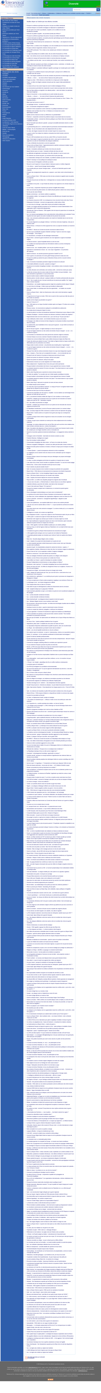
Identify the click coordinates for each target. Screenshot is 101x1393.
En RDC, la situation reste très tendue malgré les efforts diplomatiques (44, 728)
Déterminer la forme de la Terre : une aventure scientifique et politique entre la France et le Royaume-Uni (48, 1314)
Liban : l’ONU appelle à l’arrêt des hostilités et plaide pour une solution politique (46, 524)
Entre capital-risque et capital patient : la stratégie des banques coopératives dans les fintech (49, 1333)
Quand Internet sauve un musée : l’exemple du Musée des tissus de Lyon (45, 151)
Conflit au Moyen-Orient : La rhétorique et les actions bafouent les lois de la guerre (47, 725)
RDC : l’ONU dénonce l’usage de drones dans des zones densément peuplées (46, 790)
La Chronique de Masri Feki (10, 59)
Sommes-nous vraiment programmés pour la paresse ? (40, 882)
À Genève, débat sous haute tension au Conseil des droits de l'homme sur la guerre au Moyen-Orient (50, 801)
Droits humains (6, 99)
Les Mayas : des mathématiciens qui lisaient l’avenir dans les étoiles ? (44, 628)
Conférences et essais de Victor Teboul (11, 23)
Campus (4, 83)
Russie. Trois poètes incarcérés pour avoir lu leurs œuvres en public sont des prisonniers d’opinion (49, 1039)
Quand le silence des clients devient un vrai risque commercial (42, 977)
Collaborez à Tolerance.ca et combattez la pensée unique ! (70, 13)
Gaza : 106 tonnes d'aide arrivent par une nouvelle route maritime (43, 475)
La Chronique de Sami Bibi (9, 63)
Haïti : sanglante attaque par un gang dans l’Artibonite (40, 589)
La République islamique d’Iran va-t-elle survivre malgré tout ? (42, 751)
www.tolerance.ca (33, 1379)
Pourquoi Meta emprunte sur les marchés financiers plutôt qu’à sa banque (45, 876)
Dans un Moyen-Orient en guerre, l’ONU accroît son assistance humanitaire (45, 1290)
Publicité (88, 13)
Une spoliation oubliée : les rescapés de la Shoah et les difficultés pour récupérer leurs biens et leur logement (50, 197)
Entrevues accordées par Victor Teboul (11, 30)
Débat (4, 94)
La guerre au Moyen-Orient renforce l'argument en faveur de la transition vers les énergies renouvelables (49, 417)
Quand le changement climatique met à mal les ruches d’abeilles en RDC (45, 709)
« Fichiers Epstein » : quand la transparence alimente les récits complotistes (45, 450)
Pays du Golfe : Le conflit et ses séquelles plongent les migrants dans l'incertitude (47, 479)
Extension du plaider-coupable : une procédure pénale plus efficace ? (44, 33)
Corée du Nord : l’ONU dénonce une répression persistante (41, 1287)
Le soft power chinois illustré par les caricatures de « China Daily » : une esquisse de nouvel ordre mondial (49, 42)
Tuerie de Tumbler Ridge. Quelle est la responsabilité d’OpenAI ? (43, 1200)
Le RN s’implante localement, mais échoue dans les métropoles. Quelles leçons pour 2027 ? (49, 913)
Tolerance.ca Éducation (8, 138)
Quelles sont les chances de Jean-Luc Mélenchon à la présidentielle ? (44, 114)
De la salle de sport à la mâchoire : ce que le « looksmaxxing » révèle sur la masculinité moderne (51, 632)
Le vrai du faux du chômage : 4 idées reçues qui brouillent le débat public (45, 286)
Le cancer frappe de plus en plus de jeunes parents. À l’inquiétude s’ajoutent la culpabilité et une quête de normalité (50, 824)
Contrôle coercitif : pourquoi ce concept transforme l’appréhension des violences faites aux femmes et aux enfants (49, 756)
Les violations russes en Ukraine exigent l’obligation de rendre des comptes (45, 1060)
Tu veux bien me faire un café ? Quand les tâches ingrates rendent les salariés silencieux (49, 974)
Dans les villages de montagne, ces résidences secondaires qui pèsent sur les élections (48, 678)
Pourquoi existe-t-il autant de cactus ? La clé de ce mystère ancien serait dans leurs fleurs (49, 777)
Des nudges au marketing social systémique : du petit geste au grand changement (47, 981)
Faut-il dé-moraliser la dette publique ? (36, 440)
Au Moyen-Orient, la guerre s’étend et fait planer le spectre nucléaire (44, 1123)
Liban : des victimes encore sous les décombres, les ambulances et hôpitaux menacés (48, 56)
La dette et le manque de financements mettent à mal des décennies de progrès (46, 58)
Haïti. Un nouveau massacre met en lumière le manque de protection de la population (48, 469)
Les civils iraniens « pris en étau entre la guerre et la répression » (43, 1321)
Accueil (28, 13)
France (4, 111)
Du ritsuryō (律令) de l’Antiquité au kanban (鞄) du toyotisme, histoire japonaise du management (50, 979)
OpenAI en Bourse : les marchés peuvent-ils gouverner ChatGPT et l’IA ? (45, 253)
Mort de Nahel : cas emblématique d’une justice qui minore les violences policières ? (47, 884)
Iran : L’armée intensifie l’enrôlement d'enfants (38, 594)
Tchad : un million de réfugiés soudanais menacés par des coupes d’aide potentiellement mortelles (48, 82)
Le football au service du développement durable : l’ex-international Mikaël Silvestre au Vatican (50, 732)
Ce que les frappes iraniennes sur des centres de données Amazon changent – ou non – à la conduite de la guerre (49, 331)
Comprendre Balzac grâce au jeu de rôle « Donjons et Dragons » (43, 813)
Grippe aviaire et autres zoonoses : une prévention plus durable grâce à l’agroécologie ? (48, 345)
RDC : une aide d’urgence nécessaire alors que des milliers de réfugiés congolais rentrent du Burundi (50, 864)
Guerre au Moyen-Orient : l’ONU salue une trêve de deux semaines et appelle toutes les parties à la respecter (50, 177)
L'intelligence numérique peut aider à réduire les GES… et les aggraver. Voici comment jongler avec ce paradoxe (50, 1339)
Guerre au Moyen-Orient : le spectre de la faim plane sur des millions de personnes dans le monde (49, 1224)
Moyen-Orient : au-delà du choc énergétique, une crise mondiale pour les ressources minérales (50, 45)
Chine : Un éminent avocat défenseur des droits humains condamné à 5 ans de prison (48, 859)
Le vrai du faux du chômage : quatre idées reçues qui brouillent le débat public (46, 204)
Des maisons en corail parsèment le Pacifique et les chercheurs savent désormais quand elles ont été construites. (50, 675)
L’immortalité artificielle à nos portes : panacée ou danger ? (41, 264)
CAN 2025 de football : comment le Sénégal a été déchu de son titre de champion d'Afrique (49, 779)
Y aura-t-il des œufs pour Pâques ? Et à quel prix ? (39, 486)
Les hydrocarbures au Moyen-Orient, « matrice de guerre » (41, 1024)
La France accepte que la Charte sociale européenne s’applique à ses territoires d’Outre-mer (49, 580)
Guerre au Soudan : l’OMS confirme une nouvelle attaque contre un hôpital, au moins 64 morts (50, 999)
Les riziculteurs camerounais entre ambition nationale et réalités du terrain (45, 1207)
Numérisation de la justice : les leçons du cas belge (39, 874)
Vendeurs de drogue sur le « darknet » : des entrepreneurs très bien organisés (46, 682)
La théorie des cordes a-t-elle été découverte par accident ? (41, 1202)
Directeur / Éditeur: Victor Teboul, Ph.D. (14, 6)
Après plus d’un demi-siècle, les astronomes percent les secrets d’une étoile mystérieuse (49, 880)
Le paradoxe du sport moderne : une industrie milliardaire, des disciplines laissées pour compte (50, 794)
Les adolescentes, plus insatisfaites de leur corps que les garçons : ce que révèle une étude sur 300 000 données (50, 325)
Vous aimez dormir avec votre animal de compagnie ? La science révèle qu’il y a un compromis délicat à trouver (50, 509)
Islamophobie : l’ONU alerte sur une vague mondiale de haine (42, 1323)
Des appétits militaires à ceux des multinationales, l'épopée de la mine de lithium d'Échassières (50, 1336)
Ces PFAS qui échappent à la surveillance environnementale (42, 666)
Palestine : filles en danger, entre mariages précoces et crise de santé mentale (46, 849)
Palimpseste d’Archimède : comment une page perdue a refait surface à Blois (46, 202)
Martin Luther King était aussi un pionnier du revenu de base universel (44, 372)
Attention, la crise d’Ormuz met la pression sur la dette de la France (43, 558)
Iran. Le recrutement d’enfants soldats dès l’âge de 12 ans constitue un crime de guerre (48, 396)
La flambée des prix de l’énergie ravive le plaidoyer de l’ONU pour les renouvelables (47, 1283)
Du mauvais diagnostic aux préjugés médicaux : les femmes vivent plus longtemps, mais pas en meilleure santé (50, 222)
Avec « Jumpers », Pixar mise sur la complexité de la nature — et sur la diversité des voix (49, 353)
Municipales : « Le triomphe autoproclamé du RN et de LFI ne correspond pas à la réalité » (49, 1325)
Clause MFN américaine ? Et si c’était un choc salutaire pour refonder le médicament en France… (48, 50)
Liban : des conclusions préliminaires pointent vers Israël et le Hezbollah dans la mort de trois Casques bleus (50, 218)
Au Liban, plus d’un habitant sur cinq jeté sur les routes (40, 1227)
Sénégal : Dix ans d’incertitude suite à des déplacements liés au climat (44, 129)
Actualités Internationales (9, 77)
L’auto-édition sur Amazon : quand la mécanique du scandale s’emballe (44, 560)
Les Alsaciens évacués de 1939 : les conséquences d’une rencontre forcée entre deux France (50, 200)
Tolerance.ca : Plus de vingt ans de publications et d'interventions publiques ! (12, 39)
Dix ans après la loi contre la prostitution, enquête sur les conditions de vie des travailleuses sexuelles (46, 30)
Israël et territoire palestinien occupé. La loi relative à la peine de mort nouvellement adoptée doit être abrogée (50, 591)
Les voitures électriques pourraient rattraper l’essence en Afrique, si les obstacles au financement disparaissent (51, 827)
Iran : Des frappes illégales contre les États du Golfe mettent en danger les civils (46, 1221)
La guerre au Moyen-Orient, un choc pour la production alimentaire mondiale (45, 730)
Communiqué (6, 88)
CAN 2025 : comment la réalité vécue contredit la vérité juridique (42, 1133)
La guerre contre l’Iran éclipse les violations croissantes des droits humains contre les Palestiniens (48, 134)
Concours (5, 90)
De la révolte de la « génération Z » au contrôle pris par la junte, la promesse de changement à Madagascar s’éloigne (50, 577)
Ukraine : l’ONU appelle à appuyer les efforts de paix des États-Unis (43, 927)
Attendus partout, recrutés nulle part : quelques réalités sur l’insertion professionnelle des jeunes (50, 278)
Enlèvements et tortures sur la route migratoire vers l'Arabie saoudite (44, 361)
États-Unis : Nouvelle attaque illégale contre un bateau (40, 539)
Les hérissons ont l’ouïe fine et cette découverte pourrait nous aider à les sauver (46, 1304)
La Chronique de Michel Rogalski (11, 61)
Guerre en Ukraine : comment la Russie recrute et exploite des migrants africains (47, 908)
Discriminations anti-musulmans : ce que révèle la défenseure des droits (44, 808)
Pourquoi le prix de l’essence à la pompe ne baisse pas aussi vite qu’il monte (46, 355)
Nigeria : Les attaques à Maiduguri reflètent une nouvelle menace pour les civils (46, 786)
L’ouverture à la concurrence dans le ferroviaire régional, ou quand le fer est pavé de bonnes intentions (49, 944)
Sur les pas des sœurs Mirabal (34, 192)
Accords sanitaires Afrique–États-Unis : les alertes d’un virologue (43, 1259)
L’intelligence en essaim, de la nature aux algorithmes (40, 512)
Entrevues (5, 105)
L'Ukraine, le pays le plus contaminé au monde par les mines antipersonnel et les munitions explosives (49, 421)
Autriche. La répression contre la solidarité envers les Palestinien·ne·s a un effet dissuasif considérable (49, 1188)
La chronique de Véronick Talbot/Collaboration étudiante (10, 66)
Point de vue (5, 131)
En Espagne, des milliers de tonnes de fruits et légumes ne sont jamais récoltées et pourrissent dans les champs (50, 321)
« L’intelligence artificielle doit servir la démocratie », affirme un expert (44, 1075)
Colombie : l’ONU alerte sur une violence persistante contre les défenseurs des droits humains (50, 1084)
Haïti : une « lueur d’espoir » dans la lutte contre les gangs (41, 1292)
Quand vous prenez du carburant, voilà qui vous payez (40, 359)
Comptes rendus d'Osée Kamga (11, 43)
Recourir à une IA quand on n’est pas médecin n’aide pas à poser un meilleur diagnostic (48, 164)
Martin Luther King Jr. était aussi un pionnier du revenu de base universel (45, 382)
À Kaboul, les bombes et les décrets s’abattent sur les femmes (42, 1219)
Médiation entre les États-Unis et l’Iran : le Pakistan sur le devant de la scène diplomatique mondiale (46, 111)
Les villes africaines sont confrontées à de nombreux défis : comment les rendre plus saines (49, 270)
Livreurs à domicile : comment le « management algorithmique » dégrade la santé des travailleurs (47, 499)
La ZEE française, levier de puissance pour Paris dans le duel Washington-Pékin (46, 810)
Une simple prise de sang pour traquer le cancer (38, 310)
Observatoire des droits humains (10, 73)
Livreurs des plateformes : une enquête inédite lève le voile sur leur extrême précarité (48, 502)
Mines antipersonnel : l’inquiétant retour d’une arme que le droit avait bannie (45, 364)
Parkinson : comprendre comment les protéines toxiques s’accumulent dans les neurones (49, 117)
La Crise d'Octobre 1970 (9, 120)
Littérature (5, 125)
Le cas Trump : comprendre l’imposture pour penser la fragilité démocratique (45, 187)
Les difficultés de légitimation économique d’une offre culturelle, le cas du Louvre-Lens (48, 153)
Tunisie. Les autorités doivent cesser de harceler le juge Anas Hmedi (44, 783)
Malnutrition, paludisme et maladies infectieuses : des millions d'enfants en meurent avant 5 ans (50, 1153)
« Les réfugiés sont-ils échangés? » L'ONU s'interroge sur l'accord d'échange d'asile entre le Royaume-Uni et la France (49, 706)
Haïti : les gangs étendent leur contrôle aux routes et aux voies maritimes (45, 862)
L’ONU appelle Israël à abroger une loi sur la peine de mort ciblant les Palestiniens (47, 533)
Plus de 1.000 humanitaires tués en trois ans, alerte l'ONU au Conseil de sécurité (47, 137)
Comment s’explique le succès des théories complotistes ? (41, 1116)
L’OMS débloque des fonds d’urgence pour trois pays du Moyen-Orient (44, 1350)
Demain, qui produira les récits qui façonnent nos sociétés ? (41, 767)
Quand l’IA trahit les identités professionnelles (38, 636)
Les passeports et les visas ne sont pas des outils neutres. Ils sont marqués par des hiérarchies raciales (50, 1057)
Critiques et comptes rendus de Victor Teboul (10, 27)
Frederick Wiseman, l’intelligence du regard (37, 438)
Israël (3, 116)
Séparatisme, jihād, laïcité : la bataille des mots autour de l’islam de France (45, 623)
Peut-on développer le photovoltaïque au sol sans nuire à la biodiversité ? (45, 492)
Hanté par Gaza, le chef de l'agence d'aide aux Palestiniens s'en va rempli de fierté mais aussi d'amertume (50, 527)
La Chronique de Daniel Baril (10, 48)
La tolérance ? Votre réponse (10, 122)
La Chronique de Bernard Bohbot (11, 44)
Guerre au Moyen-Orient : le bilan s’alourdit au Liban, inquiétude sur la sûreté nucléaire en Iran (50, 1151)
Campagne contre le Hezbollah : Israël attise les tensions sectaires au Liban (45, 436)
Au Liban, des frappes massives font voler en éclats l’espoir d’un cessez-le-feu (46, 131)
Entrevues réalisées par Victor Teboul (10, 34)
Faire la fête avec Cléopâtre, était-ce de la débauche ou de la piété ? (44, 878)
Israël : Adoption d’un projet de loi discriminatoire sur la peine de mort (44, 541)
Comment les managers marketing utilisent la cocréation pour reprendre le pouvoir (47, 642)
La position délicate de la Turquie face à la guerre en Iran (41, 1306)
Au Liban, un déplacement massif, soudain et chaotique (40, 697)
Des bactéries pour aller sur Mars (35, 1008)
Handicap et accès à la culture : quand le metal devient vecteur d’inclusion (45, 607)
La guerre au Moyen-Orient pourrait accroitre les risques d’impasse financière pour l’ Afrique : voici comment (50, 984)
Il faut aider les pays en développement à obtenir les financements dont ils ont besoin (48, 586)
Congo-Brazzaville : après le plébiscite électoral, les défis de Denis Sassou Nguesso (47, 717)
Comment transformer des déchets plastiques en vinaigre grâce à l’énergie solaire (47, 1073)
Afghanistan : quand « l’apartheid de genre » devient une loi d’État (43, 1030)
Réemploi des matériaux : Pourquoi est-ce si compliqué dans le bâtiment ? (45, 749)
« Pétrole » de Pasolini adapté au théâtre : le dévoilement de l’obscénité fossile (46, 1234)
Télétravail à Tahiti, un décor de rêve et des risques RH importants (43, 1329)
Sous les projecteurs (8, 135)
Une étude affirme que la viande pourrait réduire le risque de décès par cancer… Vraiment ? (49, 1196)
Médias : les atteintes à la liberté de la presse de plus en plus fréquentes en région (47, 1102)
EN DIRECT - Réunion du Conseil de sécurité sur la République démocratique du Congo (48, 738)
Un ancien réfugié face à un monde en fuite (37, 991)
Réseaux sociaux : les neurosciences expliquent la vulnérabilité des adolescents (46, 308)
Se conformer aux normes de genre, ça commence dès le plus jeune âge (45, 155)
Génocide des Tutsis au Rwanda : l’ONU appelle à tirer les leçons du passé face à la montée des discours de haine (50, 211)
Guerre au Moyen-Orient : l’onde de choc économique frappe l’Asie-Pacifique (46, 997)
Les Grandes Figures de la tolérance (12, 124)
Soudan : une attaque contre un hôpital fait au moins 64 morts (42, 993)
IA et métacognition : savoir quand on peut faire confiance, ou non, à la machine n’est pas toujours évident (49, 659)
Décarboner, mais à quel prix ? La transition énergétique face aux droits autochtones (47, 564)
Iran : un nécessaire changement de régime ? (38, 106)
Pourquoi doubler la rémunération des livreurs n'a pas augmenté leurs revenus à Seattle (48, 366)
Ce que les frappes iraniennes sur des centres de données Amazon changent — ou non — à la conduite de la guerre (50, 347)
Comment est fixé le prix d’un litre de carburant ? (39, 390)
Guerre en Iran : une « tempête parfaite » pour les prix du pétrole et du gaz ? (45, 247)
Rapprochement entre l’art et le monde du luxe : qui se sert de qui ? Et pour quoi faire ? (48, 316)
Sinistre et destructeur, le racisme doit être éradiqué (39, 925)
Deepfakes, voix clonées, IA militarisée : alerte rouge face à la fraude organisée (46, 1217)
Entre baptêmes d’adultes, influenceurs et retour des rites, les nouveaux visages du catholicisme (50, 549)
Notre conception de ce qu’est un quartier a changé (39, 1129)
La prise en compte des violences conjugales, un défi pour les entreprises (45, 609)
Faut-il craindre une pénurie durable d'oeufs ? (38, 467)
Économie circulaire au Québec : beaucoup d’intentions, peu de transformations (46, 1261)
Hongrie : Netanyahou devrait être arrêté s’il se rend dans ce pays (43, 1065)
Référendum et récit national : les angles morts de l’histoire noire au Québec (45, 1232)
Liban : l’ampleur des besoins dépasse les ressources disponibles (43, 477)
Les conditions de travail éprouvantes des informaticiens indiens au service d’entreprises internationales (48, 244)
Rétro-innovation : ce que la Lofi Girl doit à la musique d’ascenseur (43, 815)
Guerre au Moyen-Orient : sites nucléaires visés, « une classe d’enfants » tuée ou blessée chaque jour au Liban (49, 1016)
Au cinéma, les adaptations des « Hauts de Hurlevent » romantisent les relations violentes (49, 1022)
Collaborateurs (51, 13)
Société (4, 133)
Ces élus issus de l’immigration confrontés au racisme (40, 162)
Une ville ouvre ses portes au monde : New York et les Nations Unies (44, 846)
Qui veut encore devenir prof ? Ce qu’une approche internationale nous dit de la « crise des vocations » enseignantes (49, 669)
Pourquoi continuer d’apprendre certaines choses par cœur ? (42, 47)
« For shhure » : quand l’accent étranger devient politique (41, 166)
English (98, 13)
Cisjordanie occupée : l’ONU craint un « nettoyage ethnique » (42, 1230)
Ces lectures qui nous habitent (10, 86)
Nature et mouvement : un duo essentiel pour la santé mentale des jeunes (45, 94)
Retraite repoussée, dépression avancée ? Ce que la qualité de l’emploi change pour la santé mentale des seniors (50, 1185)
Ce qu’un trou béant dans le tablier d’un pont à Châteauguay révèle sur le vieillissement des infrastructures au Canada (49, 745)
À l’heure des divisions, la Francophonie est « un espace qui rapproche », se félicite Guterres (50, 1120)
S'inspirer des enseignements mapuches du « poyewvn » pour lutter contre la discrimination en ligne (50, 173)
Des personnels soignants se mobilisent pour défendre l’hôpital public (44, 680)
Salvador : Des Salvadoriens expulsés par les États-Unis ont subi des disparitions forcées (49, 1281)
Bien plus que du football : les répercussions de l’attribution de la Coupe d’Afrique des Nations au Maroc (50, 618)
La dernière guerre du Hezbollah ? (35, 664)
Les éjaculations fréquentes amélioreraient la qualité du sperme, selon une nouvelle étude (49, 625)
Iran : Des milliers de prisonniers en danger (37, 402)
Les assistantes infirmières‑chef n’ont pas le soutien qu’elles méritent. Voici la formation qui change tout (49, 901)
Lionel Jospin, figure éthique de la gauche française (39, 915)
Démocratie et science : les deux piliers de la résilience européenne (43, 952)
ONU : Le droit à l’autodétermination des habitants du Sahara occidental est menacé (47, 831)
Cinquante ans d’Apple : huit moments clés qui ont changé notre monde (44, 570)
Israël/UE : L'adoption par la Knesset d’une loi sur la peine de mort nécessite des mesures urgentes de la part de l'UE (49, 405)
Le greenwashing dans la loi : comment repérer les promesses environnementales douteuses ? (50, 126)
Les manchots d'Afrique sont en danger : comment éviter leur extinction (44, 1209)
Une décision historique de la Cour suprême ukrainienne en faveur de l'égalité (46, 1342)
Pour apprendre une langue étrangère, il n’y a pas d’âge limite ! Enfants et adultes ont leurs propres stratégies (49, 1299)
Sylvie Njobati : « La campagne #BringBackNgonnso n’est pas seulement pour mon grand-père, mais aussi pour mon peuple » (50, 1035)
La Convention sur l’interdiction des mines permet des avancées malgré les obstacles (48, 334)
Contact (28, 15)
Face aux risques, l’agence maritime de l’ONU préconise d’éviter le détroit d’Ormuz (47, 1194)
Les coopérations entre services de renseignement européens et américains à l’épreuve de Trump (48, 1105)
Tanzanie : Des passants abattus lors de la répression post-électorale (44, 1081)
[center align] (98, 9)
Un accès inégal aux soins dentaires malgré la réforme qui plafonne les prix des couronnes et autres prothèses (50, 905)
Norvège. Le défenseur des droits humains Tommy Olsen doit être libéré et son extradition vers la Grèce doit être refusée (50, 1148)
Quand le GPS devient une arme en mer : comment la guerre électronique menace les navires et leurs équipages (50, 712)
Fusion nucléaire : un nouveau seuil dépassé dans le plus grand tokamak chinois (46, 958)
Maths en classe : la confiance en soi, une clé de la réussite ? (42, 1170)
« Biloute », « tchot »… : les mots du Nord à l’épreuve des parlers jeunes (45, 78)
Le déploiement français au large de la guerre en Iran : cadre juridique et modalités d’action (49, 1026)
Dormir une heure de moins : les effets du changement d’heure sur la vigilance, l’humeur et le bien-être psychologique (50, 567)
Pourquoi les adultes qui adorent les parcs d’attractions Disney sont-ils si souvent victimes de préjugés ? (49, 258)
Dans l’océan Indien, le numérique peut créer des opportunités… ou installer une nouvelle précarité (49, 289)
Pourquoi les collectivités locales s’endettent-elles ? (39, 1114)
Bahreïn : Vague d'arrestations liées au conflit (38, 1090)
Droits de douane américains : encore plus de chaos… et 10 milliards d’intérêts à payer (48, 765)
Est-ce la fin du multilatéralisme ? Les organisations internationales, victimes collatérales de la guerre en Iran (50, 1179)
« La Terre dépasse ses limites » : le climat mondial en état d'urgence (44, 929)
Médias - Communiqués (8, 129)
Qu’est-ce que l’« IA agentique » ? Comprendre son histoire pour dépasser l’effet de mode (49, 763)
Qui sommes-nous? (36, 13)
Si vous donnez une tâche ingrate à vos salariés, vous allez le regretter (44, 910)
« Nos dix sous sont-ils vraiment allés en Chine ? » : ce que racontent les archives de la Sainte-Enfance (50, 505)
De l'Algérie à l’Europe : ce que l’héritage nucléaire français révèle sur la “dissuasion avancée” (50, 1079)
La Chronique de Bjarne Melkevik (11, 46)
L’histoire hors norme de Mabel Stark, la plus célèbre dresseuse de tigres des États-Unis (48, 339)
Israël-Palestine (6, 118)
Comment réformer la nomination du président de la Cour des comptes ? (44, 715)
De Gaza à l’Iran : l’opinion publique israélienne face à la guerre (42, 621)
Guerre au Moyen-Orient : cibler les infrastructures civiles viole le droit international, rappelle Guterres (49, 293)
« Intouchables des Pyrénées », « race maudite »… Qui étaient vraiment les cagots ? (48, 1112)
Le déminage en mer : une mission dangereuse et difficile (41, 582)
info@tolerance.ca (82, 1382)
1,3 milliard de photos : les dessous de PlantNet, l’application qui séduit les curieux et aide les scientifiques (49, 774)
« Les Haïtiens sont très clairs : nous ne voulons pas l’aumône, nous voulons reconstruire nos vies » (50, 61)
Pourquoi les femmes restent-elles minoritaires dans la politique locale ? (44, 1182)
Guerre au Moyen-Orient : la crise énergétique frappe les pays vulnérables (45, 473)
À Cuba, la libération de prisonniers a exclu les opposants (41, 143)
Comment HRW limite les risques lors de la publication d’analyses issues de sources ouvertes (50, 1088)
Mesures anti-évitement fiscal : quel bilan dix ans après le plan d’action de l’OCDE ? (47, 1294)
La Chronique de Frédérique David (11, 50)
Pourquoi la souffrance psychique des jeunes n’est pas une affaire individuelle (46, 25)
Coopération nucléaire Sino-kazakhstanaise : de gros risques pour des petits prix (46, 1257)
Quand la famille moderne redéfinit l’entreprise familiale (40, 276)
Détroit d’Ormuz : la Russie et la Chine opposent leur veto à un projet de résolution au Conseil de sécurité (50, 226)
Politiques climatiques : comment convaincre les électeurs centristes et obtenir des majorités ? (50, 314)
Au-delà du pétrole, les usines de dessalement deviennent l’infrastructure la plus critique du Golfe (51, 312)
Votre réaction (6, 140)
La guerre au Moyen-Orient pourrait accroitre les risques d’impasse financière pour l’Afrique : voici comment (49, 936)
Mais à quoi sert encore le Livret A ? (35, 102)
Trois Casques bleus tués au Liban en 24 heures (39, 584)
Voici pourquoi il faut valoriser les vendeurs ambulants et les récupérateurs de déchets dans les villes (50, 969)
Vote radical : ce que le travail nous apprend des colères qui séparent (44, 960)
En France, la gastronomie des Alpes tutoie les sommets (40, 1164)
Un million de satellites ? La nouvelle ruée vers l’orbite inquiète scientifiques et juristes (48, 374)
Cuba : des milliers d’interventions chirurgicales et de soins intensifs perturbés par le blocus (49, 740)
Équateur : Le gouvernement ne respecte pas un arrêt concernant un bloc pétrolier (47, 1279)
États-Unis (5, 109)
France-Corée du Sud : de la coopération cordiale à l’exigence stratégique (45, 551)
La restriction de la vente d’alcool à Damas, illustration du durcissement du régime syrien (48, 494)
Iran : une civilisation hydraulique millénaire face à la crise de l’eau (43, 1244)
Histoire (4, 114)
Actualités (5, 75)
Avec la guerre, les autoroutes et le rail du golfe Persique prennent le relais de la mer (47, 255)
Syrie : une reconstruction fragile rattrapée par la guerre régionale (43, 1192)
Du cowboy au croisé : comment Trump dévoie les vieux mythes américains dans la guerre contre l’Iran (49, 1109)
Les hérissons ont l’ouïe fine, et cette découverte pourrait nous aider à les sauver (47, 1267)
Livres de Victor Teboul (8, 127)
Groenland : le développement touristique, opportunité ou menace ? (43, 753)
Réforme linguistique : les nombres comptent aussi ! (39, 1198)
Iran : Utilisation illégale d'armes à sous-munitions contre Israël (42, 601)
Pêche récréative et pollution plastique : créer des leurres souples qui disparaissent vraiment (49, 1205)
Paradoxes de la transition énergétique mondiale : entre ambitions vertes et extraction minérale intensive (50, 266)
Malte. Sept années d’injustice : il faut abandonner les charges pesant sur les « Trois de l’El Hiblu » (50, 688)
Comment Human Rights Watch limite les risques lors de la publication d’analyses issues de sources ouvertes (49, 1136)
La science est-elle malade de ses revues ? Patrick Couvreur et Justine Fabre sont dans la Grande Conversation (49, 797)
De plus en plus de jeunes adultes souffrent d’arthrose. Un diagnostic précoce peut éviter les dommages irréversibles (49, 820)
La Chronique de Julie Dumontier (11, 56)
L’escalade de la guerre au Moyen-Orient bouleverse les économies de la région (46, 530)
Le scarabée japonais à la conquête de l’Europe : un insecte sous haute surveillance (47, 1141)
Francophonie (6, 112)
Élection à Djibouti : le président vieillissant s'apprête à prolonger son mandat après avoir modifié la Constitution (50, 68)
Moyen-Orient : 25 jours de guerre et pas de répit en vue (40, 853)
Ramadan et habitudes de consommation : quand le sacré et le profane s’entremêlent (48, 939)
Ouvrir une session (44, 15)
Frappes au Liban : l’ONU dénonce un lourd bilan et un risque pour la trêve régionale (47, 80)
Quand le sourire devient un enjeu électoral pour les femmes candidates (44, 1100)
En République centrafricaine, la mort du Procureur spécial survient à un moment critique (49, 408)
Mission (44, 13)
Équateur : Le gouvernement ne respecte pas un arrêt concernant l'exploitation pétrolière (48, 1273)
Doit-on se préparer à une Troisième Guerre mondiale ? (40, 1005)
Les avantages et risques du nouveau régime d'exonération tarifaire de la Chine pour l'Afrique (50, 1145)
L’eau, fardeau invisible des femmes (35, 1086)
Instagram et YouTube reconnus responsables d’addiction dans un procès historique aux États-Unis (50, 655)
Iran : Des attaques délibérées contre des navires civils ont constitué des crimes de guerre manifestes (49, 918)
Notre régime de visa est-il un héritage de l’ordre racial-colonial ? (43, 1062)
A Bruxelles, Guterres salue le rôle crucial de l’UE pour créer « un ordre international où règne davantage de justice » (50, 1125)
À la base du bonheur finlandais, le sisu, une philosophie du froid (43, 1054)
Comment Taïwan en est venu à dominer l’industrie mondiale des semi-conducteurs (47, 337)
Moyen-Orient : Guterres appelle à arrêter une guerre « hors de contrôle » (45, 788)
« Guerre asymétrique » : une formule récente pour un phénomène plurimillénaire (47, 895)
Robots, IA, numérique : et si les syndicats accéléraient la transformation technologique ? (49, 634)
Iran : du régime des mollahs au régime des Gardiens (40, 1348)
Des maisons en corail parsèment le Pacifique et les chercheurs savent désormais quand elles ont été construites (50, 651)
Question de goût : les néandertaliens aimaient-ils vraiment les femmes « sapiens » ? (48, 547)
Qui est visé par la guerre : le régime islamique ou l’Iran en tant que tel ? (44, 328)
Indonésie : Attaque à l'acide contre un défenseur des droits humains (44, 857)
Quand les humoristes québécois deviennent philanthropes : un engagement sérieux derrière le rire (50, 432)
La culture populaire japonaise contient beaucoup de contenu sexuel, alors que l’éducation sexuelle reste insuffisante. (49, 544)
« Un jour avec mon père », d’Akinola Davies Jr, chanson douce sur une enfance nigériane (49, 482)
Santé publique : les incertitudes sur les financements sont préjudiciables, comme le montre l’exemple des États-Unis (49, 1251)
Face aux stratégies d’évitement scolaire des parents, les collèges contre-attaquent (47, 555)
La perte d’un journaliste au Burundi (35, 695)
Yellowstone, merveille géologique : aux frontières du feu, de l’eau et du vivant (46, 1254)
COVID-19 (5, 92)
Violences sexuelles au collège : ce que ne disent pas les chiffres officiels (45, 1240)
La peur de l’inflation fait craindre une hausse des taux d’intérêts (42, 941)
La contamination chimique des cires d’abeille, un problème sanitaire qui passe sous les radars (50, 157)
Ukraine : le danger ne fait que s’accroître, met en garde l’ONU (42, 736)
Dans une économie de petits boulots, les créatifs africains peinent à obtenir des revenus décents (51, 189)
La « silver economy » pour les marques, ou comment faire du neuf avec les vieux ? (47, 1296)
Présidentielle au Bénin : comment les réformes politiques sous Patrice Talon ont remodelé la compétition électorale (49, 119)
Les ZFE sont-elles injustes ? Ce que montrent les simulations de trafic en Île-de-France (48, 1032)
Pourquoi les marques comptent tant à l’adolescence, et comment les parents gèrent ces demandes (47, 489)
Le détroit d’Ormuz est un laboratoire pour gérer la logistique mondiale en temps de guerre (49, 1020)
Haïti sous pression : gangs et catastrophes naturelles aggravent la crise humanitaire (47, 734)
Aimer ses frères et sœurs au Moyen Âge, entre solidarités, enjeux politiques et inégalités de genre (49, 889)
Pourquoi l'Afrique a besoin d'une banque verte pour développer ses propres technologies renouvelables (49, 457)
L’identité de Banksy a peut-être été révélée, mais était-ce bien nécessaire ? (45, 484)
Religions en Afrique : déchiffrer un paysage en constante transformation (44, 950)
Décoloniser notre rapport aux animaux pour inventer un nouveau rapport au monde (47, 518)
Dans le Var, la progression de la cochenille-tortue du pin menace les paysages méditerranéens (50, 1143)
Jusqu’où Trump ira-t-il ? (33, 302)
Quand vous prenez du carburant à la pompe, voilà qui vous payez (43, 357)
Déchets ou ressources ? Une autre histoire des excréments (41, 553)
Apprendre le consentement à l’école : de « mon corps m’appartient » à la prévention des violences (47, 250)
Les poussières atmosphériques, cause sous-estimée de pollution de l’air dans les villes (48, 1302)
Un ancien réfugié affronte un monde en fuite (38, 995)
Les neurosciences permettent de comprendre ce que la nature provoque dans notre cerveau (50, 88)
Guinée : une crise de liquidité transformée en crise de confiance (42, 630)
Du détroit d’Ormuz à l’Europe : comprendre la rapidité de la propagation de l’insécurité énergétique (45, 1175)
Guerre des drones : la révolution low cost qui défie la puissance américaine (45, 1028)
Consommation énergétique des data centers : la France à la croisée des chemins (47, 442)
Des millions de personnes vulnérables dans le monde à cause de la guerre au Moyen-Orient (49, 931)
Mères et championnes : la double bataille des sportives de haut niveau (44, 1246)
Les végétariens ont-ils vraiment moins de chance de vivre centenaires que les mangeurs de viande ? (49, 453)
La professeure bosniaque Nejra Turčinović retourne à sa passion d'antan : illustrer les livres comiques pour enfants (49, 1264)
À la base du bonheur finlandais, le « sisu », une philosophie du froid (43, 1042)
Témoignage (5, 137)
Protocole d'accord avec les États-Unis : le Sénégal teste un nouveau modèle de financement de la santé (50, 180)
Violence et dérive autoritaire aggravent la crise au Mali (40, 743)
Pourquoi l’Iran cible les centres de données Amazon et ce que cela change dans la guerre (49, 351)
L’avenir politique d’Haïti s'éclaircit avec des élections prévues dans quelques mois (47, 1215)
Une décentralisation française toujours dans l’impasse (40, 1248)
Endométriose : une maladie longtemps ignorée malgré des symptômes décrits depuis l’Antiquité (50, 284)
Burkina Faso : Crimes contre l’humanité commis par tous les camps (43, 464)
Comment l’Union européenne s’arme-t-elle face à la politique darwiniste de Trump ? (47, 108)
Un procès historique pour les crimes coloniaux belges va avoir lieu (43, 1077)
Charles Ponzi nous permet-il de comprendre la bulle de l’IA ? (42, 1331)
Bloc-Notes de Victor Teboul (10, 20)
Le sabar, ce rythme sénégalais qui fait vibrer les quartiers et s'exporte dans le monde (48, 460)
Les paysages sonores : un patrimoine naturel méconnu (40, 104)
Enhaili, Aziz (5, 103)
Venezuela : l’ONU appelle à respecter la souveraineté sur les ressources (45, 1285)
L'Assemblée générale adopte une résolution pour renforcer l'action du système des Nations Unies (49, 536)
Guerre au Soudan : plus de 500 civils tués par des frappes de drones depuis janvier (47, 851)
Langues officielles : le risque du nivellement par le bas (40, 1131)
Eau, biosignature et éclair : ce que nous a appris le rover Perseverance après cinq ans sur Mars (50, 514)
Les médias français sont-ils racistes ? (36, 384)
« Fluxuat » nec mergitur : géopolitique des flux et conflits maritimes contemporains (47, 662)
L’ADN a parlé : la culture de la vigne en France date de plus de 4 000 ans (45, 516)
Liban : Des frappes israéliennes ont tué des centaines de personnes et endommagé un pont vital (51, 75)
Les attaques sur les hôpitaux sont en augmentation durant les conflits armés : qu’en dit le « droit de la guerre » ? (50, 988)
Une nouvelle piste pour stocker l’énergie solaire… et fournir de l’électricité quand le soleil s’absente (49, 169)
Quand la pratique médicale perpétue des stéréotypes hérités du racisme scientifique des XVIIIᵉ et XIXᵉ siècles (50, 760)
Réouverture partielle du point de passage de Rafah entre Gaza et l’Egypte (45, 1118)
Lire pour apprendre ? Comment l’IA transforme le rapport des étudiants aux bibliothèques (49, 611)
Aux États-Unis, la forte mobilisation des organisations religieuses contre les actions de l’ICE (49, 496)
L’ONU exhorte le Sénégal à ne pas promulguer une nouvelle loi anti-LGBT (45, 1156)
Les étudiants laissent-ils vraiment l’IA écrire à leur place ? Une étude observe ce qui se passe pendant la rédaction (50, 369)
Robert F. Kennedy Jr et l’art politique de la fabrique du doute (42, 159)
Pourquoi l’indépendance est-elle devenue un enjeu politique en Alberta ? (45, 562)
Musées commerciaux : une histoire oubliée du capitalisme (41, 194)
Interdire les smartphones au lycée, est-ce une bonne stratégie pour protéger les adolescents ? (50, 947)
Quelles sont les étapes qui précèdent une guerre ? (39, 300)
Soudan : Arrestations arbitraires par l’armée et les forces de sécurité (44, 149)
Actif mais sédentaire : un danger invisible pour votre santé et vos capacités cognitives (48, 871)
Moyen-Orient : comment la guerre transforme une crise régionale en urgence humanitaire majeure (49, 238)
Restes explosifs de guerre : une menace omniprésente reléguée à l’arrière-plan (46, 1158)
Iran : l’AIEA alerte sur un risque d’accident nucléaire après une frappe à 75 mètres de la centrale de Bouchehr (50, 305)
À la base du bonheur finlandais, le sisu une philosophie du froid (42, 1067)
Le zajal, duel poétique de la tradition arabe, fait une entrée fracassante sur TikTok (47, 53)
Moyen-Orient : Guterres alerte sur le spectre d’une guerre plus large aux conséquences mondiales (48, 413)
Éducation (5, 101)
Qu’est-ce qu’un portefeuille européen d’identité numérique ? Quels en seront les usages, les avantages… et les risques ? (49, 232)
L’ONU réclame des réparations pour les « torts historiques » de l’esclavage (45, 792)
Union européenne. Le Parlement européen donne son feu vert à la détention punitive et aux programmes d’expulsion (49, 770)
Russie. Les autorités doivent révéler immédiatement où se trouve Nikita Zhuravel (47, 723)
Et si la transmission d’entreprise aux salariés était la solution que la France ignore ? (47, 1013)
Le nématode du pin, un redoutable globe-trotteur (39, 1139)
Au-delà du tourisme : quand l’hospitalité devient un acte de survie (43, 241)
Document (5, 98)
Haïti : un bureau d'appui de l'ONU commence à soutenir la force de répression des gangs (49, 410)
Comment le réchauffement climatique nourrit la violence (40, 1172)
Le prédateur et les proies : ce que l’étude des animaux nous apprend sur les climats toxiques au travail (50, 184)
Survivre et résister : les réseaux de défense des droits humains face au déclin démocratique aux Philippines (50, 897)
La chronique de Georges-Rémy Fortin (11, 53)
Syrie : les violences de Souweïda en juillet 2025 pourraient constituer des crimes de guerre (49, 691)
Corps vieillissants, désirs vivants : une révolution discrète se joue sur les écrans (46, 319)
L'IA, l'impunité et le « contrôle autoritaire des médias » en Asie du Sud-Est (45, 703)
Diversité (4, 96)
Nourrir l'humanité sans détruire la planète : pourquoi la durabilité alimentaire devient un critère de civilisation (50, 123)
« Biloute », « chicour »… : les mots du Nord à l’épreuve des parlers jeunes (45, 96)
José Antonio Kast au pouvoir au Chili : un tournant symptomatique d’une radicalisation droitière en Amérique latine (50, 868)
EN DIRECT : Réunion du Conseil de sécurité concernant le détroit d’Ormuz (45, 229)
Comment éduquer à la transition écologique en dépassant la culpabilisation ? (46, 27)
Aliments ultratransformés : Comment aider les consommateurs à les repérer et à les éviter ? (49, 1311)
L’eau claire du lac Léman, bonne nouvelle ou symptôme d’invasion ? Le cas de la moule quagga (50, 462)
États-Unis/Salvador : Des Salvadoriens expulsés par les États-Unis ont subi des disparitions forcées (49, 1344)
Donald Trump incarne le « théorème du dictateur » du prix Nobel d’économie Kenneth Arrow (49, 685)
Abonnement (35, 15)
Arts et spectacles (7, 81)
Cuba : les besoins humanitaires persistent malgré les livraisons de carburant (46, 261)
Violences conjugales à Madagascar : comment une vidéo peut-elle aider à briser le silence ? (49, 444)
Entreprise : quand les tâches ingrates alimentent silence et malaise (43, 933)
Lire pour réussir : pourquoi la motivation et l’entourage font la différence (44, 962)
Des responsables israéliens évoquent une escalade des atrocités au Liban (45, 972)
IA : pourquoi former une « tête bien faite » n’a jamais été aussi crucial (44, 806)
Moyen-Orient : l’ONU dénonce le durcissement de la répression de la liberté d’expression (49, 471)
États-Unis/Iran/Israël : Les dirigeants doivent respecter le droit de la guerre (45, 599)
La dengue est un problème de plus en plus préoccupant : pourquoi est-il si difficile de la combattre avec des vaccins (48, 72)
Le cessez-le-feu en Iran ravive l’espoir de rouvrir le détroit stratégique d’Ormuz (46, 86)
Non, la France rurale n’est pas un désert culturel (39, 672)
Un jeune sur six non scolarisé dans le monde (38, 804)
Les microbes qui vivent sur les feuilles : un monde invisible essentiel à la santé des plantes (49, 1242)
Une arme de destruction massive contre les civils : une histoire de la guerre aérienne (48, 844)
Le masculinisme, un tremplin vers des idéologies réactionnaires (42, 235)
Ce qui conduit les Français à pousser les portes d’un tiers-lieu (42, 644)
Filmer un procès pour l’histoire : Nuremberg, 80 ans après (41, 886)
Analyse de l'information (8, 79)
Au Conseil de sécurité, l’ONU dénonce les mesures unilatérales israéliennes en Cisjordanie (49, 855)
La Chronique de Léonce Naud (10, 57)
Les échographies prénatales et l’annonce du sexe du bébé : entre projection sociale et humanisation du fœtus (48, 955)
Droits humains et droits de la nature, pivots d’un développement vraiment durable (47, 1309)
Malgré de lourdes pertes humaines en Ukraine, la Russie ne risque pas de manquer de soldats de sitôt (50, 447)
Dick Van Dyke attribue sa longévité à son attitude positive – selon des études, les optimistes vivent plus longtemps (49, 91)
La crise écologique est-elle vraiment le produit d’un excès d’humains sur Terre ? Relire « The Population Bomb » (50, 99)
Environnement (6, 107)
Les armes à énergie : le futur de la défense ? (38, 781)
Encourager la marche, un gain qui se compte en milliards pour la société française (47, 817)
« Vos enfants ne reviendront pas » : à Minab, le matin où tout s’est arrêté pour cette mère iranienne (49, 700)
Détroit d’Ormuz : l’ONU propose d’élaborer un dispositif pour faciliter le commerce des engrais (50, 693)
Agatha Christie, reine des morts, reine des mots (39, 1327)
